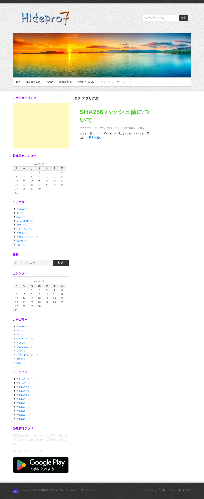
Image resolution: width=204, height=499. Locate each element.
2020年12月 (22, 387)
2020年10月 (22, 395)
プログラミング (24, 237)
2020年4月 (22, 415)
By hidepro (85, 127)
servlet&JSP (22, 221)
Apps (50, 81)
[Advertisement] (41, 125)
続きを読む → (97, 137)
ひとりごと (22, 229)
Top (18, 81)
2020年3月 (22, 419)
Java (18, 217)
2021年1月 (22, 383)
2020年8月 (22, 403)
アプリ (20, 225)
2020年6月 (22, 411)
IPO (18, 213)
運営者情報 (65, 81)
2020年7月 (22, 407)
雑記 (18, 245)
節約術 (20, 241)
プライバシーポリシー (114, 81)
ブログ (20, 233)
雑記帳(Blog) (33, 81)
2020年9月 (22, 399)
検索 (183, 17)
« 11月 (16, 192)
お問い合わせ (86, 81)
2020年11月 (22, 391)
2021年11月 (22, 379)
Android (20, 209)
